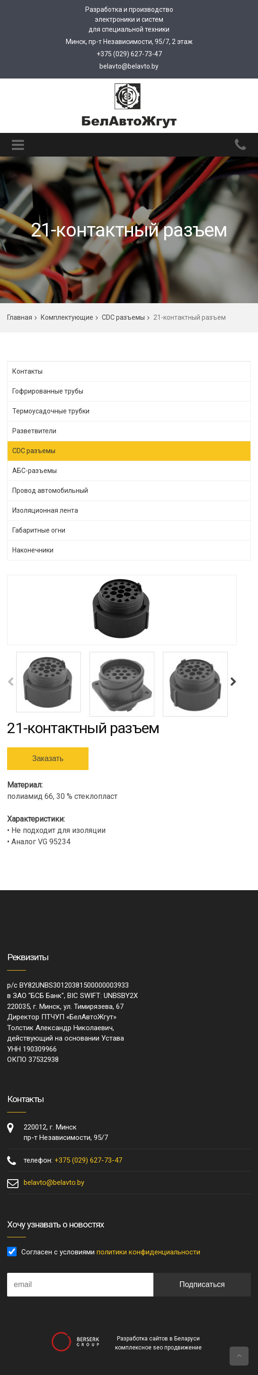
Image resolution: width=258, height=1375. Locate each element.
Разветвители (34, 431)
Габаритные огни (38, 530)
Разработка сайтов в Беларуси (158, 1338)
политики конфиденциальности (148, 1252)
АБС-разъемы (34, 470)
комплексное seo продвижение (158, 1347)
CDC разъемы (123, 317)
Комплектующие (67, 317)
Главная (19, 317)
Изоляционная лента (45, 510)
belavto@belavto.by (129, 66)
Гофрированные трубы (47, 391)
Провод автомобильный (50, 490)
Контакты (27, 371)
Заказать (47, 758)
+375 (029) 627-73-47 (129, 54)
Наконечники (32, 550)
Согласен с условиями (110, 1252)
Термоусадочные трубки (50, 411)
